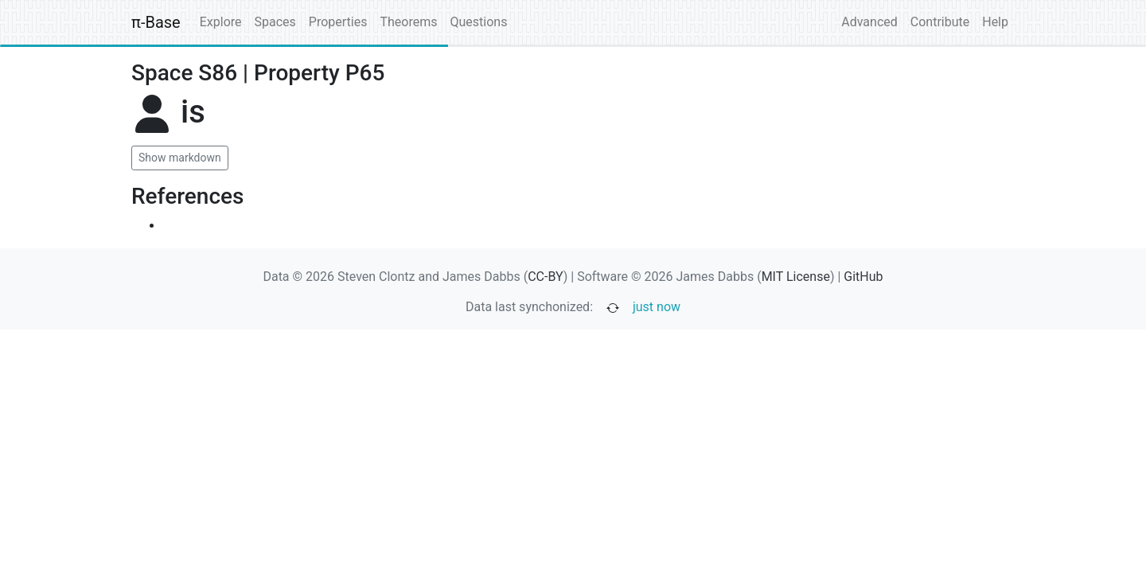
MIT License (796, 276)
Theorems (408, 21)
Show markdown (179, 157)
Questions (478, 21)
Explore (221, 21)
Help (995, 21)
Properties (338, 21)
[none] (218, 122)
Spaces (275, 21)
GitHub (863, 276)
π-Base (156, 22)
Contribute (939, 21)
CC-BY (545, 276)
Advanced (869, 21)
